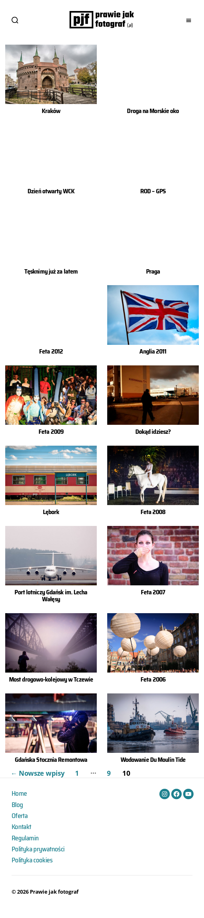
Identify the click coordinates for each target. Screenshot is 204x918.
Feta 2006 (153, 688)
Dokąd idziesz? (153, 440)
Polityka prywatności (40, 858)
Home (20, 802)
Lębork (51, 520)
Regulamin (26, 847)
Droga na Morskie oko (153, 119)
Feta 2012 (51, 360)
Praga (153, 280)
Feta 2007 (153, 601)
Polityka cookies (33, 869)
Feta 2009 (51, 440)
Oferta (20, 824)
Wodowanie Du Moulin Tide (153, 768)
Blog (17, 813)
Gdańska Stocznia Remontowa (51, 768)
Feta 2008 (153, 520)
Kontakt (22, 836)
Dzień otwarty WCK (51, 200)
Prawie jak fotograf (54, 901)
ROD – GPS (153, 200)
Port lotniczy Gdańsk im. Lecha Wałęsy (50, 604)
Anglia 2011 (152, 360)
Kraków (51, 119)
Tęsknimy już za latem (51, 280)
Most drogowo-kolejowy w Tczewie (51, 688)
